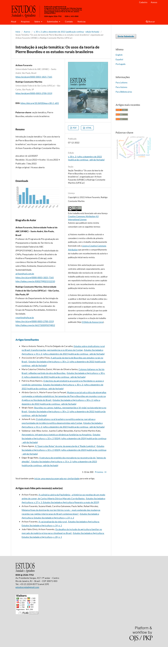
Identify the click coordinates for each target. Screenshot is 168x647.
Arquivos (25, 21)
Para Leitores (121, 82)
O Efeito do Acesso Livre (92, 322)
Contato (69, 21)
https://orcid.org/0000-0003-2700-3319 (34, 93)
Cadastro (143, 2)
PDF (74, 128)
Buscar (150, 21)
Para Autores (121, 87)
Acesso (154, 2)
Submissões (53, 21)
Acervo (27, 31)
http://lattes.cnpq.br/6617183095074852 (35, 325)
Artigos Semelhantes (27, 339)
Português (120, 64)
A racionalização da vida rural (53, 521)
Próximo (99, 472)
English (119, 54)
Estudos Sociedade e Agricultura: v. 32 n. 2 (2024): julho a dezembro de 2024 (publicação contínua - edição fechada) (64, 438)
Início (18, 31)
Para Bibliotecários (124, 92)
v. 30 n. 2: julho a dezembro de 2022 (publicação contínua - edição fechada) (66, 31)
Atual (13, 21)
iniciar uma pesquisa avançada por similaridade (56, 478)
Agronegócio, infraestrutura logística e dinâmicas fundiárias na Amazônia (57, 434)
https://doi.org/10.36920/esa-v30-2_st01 (39, 103)
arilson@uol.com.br (25, 273)
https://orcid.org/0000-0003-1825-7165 (34, 77)
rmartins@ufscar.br (25, 317)
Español (119, 59)
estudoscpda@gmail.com (27, 587)
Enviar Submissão (126, 36)
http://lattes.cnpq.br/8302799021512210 (35, 281)
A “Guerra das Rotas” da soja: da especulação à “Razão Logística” (65, 446)
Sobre (37, 21)
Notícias (82, 21)
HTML (88, 128)
